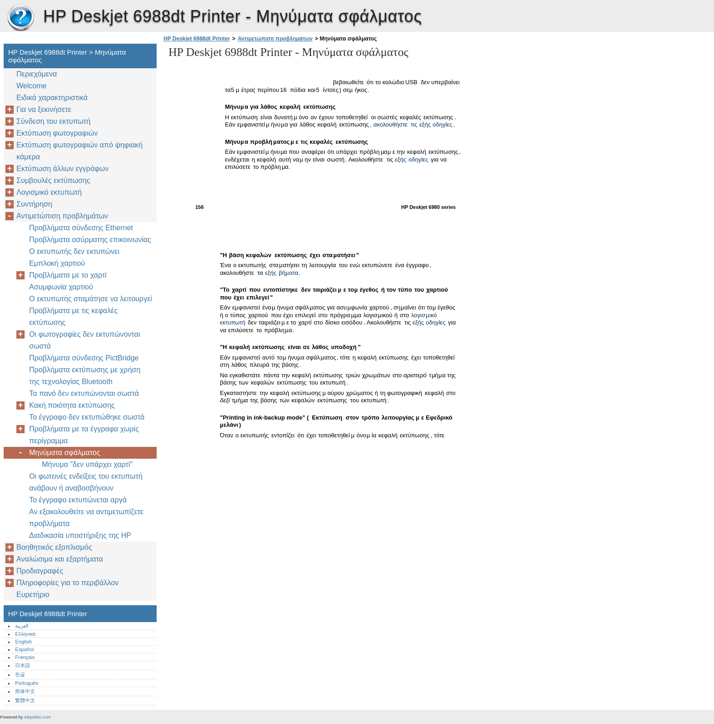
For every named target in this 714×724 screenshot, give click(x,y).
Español (24, 649)
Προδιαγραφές (39, 571)
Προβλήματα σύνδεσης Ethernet (81, 228)
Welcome (31, 86)
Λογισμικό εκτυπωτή (49, 192)
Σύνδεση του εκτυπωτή (53, 121)
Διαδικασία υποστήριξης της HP (80, 535)
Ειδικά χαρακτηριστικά (51, 97)
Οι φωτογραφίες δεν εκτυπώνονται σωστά (84, 340)
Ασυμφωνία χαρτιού (61, 287)
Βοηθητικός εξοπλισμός (54, 547)
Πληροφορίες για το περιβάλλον (67, 583)
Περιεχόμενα (36, 74)
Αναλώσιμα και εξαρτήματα (59, 559)
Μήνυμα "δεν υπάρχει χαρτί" (87, 464)
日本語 (22, 665)
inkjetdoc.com (37, 716)
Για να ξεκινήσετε (43, 109)
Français (25, 657)
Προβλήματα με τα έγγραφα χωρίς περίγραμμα (84, 435)
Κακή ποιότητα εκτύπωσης (72, 405)
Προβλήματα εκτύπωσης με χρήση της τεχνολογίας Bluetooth (84, 375)
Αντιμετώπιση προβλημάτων (275, 38)
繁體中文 (25, 700)
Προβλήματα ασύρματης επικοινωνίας (90, 239)
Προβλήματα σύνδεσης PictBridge (83, 358)
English (23, 641)
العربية (21, 625)
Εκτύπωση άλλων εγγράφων (62, 168)
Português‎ (26, 683)
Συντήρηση (34, 204)
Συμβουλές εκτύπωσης (53, 180)
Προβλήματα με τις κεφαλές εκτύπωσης (73, 316)
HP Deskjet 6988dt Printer (20, 18)
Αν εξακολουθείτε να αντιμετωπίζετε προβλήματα (86, 517)
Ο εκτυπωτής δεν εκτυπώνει (74, 251)
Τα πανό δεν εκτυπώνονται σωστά (84, 393)
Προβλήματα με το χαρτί (68, 275)
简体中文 (25, 691)
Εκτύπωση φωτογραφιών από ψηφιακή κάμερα (79, 151)
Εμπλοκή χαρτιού (57, 263)
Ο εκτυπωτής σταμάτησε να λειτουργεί (90, 299)
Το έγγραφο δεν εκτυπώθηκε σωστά (87, 417)
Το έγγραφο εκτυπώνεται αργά (78, 500)
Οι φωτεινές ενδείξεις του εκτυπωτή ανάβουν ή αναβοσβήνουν (86, 482)
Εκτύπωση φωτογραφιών (57, 133)
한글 (20, 674)
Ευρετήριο (32, 594)
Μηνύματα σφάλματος (64, 452)
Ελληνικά (25, 634)
